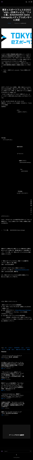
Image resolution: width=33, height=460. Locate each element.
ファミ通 (8, 349)
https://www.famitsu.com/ (21, 269)
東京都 (28, 349)
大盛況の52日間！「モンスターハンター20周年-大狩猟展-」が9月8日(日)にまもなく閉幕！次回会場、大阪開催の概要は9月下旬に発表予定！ (12, 404)
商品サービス (3, 368)
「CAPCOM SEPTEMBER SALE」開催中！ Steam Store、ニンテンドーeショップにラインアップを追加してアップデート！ (12, 395)
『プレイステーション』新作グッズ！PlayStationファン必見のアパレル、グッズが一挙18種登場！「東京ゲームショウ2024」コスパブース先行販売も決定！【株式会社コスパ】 (12, 375)
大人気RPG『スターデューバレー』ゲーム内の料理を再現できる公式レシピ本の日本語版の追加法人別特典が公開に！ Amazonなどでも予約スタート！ (12, 365)
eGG (6, 347)
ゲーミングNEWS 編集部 (16, 435)
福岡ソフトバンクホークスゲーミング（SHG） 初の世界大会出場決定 (11, 412)
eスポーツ (10, 347)
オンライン (28, 347)
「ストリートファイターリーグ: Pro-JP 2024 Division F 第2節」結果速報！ (11, 356)
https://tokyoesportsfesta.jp (23, 310)
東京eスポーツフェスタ (20, 349)
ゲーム (3, 349)
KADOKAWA (17, 347)
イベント (9, 23)
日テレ (13, 349)
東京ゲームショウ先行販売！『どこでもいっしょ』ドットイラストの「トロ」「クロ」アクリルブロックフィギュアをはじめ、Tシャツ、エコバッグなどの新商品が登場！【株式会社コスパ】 (12, 386)
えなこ (22, 347)
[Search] (30, 451)
